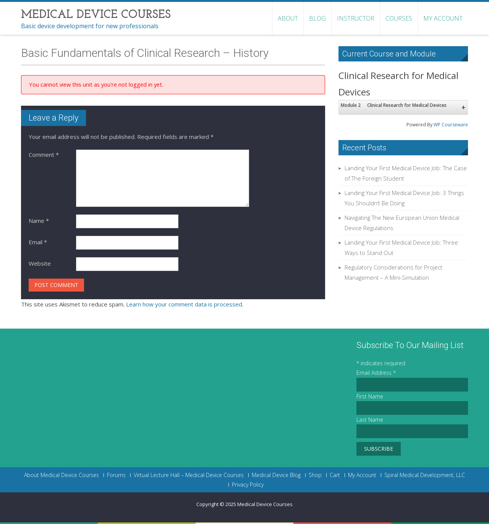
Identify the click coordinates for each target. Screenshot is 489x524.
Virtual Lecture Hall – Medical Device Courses (189, 475)
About (288, 18)
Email (38, 242)
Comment (44, 154)
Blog (317, 18)
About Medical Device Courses (61, 475)
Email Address (376, 372)
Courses (398, 18)
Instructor (355, 18)
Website (40, 263)
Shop (315, 475)
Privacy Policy (248, 485)
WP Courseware (451, 124)
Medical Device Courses (265, 504)
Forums (116, 475)
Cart (335, 475)
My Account (443, 18)
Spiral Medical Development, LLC (424, 475)
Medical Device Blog (276, 475)
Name (39, 220)
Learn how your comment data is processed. (184, 304)
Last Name (369, 419)
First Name (369, 396)
